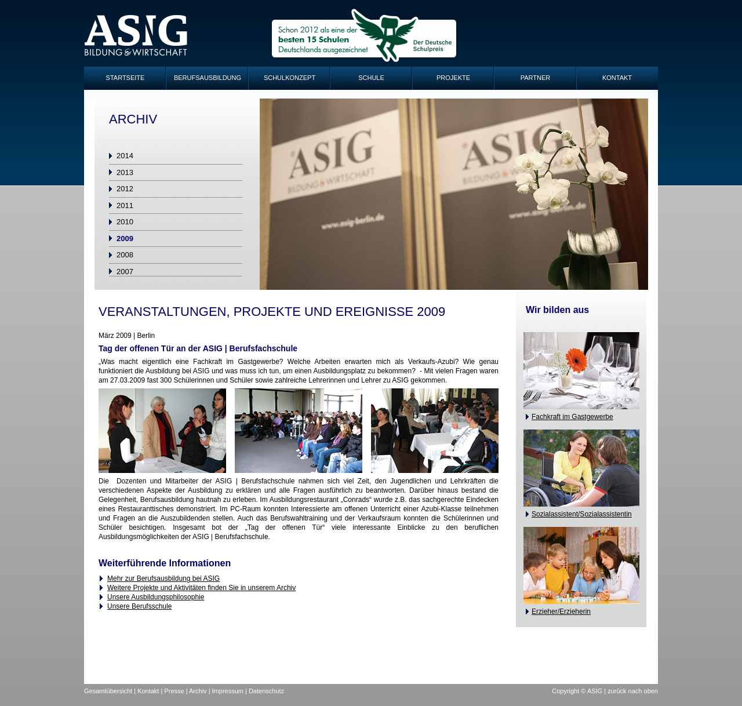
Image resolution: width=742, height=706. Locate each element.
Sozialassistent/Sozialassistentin (582, 514)
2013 (125, 172)
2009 (125, 238)
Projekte (453, 77)
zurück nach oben (633, 690)
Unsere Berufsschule (139, 606)
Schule (371, 77)
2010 (125, 221)
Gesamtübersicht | (110, 690)
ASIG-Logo (136, 35)
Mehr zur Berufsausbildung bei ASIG (163, 578)
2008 (125, 254)
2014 (125, 155)
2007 (125, 271)
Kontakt (617, 77)
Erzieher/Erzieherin (561, 611)
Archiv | (200, 690)
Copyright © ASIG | (580, 690)
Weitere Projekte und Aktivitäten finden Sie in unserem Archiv (201, 588)
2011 (125, 205)
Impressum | (230, 690)
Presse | (176, 690)
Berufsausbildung (207, 77)
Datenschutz (266, 690)
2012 (125, 188)
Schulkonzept (289, 77)
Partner (536, 77)
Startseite (125, 77)
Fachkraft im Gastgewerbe (572, 417)
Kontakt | (150, 690)
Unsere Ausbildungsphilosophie (155, 597)
